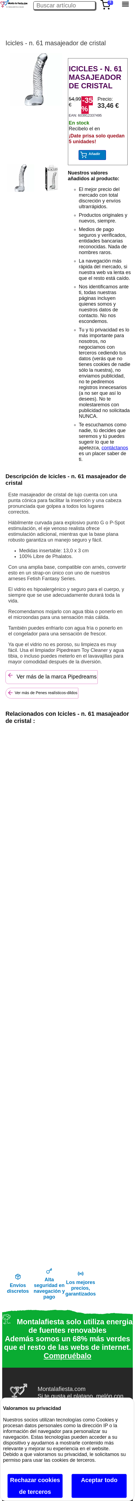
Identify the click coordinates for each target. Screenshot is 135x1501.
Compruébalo (67, 1356)
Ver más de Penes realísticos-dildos (42, 692)
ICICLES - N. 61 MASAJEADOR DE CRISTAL (95, 77)
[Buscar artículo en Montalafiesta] (64, 5)
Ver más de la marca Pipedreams (52, 676)
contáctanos (115, 447)
